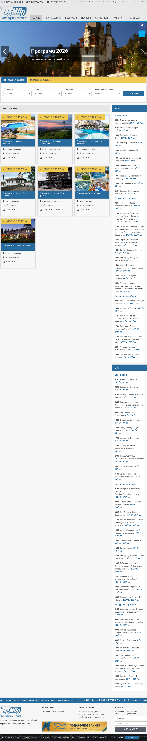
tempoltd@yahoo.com (56, 2)
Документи (96, 2)
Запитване (107, 2)
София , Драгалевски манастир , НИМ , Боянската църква (126, 242)
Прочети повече (116, 737)
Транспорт (118, 18)
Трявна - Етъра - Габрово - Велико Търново (128, 504)
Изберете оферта (14, 80)
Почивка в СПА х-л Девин (88, 193)
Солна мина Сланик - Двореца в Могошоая (128, 633)
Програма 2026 (53, 18)
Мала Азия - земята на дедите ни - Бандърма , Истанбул (129, 622)
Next (142, 51)
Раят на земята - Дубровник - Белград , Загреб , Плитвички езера (129, 668)
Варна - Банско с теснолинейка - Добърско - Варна (129, 268)
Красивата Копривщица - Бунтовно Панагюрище (128, 589)
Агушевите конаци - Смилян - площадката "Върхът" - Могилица (129, 522)
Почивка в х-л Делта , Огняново (17, 245)
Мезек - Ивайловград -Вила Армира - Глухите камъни (129, 533)
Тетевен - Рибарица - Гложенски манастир (127, 206)
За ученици (101, 18)
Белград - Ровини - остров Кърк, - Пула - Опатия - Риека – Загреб (128, 339)
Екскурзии (71, 18)
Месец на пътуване (41, 80)
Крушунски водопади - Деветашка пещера (127, 430)
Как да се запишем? (82, 2)
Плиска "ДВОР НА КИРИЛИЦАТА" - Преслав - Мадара (129, 459)
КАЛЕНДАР (134, 18)
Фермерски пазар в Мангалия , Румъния (127, 448)
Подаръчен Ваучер (120, 2)
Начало (36, 18)
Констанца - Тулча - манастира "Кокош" (127, 329)
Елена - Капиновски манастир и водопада (127, 168)
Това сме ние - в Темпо (138, 2)
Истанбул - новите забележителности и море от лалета (127, 318)
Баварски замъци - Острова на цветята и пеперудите (129, 612)
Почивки (86, 18)
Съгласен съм (131, 738)
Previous (5, 51)
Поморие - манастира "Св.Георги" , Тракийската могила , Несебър (129, 405)
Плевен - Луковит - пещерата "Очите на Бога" (126, 579)
